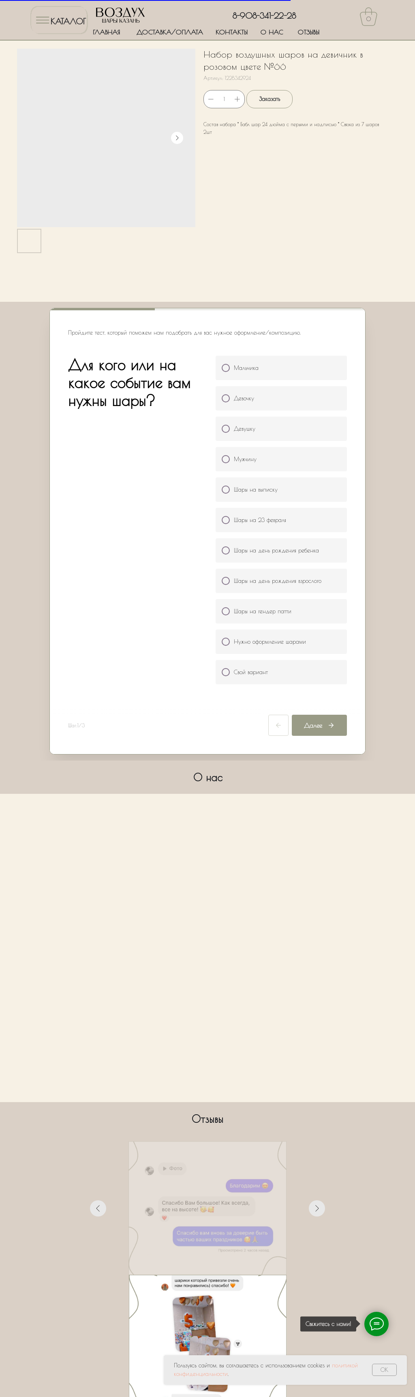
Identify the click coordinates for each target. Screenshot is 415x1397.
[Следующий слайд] (317, 1046)
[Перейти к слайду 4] (207, 1125)
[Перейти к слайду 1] (185, 1125)
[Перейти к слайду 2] (193, 1125)
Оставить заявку (208, 1304)
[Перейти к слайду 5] (214, 1125)
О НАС (271, 32)
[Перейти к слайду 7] (229, 1125)
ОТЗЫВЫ (308, 32)
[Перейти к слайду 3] (200, 1125)
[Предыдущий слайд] (98, 1046)
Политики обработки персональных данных (254, 1280)
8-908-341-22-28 (264, 15)
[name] (207, 1207)
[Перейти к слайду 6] (222, 1125)
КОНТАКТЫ (232, 32)
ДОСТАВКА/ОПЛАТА (170, 32)
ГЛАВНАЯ (106, 32)
